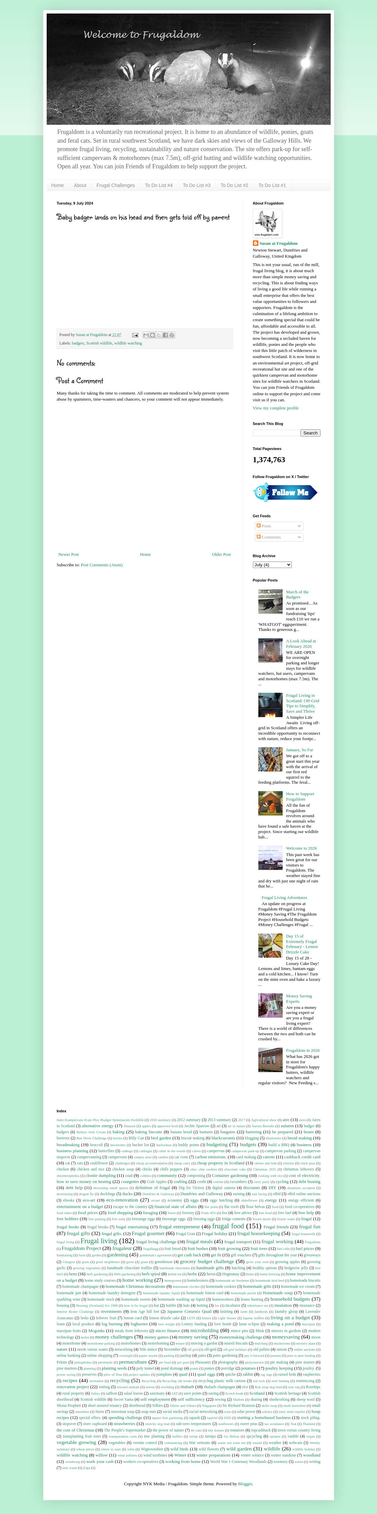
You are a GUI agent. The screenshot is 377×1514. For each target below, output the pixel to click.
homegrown (172, 1280)
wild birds (179, 1448)
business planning (73, 1150)
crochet (218, 1182)
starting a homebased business (264, 1417)
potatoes (248, 1368)
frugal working (277, 1241)
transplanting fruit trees (82, 1436)
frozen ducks (262, 1219)
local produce (83, 1324)
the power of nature (168, 1430)
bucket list (140, 1145)
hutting (202, 1305)
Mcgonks (96, 1330)
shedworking (279, 1399)
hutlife (171, 1305)
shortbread (137, 1405)
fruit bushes (198, 1248)
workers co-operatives (141, 1462)
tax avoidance (274, 1424)
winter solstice (252, 1455)
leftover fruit (106, 1318)
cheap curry (182, 1163)
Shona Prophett (69, 1405)
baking (118, 1131)
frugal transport (238, 1241)
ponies (209, 1368)
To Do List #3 (197, 185)
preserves (89, 1374)
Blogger (245, 1483)
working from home (183, 1461)
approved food (167, 1126)
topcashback (261, 1430)
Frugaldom (313, 1242)
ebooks (68, 1200)
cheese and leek (265, 1163)
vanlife (293, 1436)
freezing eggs (204, 1219)
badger (309, 1126)
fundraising (65, 1255)
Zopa (86, 1468)
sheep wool (306, 1399)
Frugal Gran (185, 1234)
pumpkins (164, 1374)
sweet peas (248, 1424)
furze (82, 1255)
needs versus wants (92, 1349)
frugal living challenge (156, 1241)
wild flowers (209, 1449)
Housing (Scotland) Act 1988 (97, 1305)
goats (85, 1262)
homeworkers (223, 1299)
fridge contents (233, 1219)
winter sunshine (283, 1455)
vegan (310, 1436)
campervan (216, 1151)
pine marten (305, 1362)
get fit (216, 1254)
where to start (111, 1449)
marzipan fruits (69, 1331)
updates (275, 1436)
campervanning (89, 1157)
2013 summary (219, 1120)
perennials (105, 1362)
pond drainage (172, 1368)
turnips (210, 1436)
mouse (180, 1343)
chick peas (307, 1163)
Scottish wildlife (99, 343)
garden (96, 1255)
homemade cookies (221, 1286)
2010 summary (160, 1120)
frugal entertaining (132, 1226)
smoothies (82, 1412)
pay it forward (254, 1355)
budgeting (217, 1144)
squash (194, 1418)
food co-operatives (299, 1207)
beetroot (63, 1138)
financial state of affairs (176, 1206)
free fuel (284, 1213)
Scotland (257, 1393)
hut (156, 1305)
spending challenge (125, 1417)
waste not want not (232, 1443)
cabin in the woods (172, 1151)
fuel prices (305, 1248)
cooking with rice (270, 1176)
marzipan (308, 1324)
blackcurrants (223, 1137)
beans (309, 1131)
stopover (69, 1424)
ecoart (155, 1200)
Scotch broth (234, 1393)
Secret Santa (124, 1399)
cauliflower (99, 1163)
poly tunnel (145, 1368)
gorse (130, 1262)
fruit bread (172, 1249)
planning (90, 1368)
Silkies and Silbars (183, 1405)
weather (275, 1443)
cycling (282, 1181)
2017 (241, 1120)
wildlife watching (128, 343)
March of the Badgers (297, 594)
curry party (261, 1182)
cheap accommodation (152, 1163)
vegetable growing (76, 1442)
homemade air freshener (232, 1280)
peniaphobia (83, 1362)
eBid (277, 1194)
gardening (117, 1254)
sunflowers (226, 1424)
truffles (177, 1436)
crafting (180, 1181)
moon (316, 1337)
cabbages (145, 1151)
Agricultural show (264, 1120)
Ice (217, 1305)
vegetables (117, 1443)
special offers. (90, 1418)
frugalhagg (151, 1249)
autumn (287, 1125)
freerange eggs (143, 1219)
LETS (191, 1318)
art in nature (236, 1126)
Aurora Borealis (263, 1126)
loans (61, 1324)
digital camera (224, 1188)
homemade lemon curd (204, 1293)
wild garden (239, 1448)
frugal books (68, 1226)
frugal (306, 1218)
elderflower (249, 1200)
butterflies (106, 1151)
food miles (64, 1213)
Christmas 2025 (264, 1169)
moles (85, 1337)
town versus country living (299, 1430)
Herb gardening (125, 1274)
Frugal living (98, 1241)
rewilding (167, 1387)
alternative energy (98, 1125)
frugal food (228, 1226)
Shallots (238, 1399)
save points (193, 1393)
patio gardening (225, 1355)
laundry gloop (286, 1311)
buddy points (188, 1145)
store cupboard (95, 1424)
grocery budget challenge (207, 1261)
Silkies (157, 1405)
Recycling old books (177, 1381)
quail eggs (206, 1374)
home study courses (100, 1280)
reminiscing (305, 1381)
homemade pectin (243, 1293)
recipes (70, 1380)
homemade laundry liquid (161, 1293)
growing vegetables (86, 1268)
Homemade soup (278, 1292)
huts (186, 1305)
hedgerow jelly (296, 1268)
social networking (203, 1412)
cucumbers (238, 1182)
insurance (307, 1305)
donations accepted (301, 1188)
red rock (259, 1381)
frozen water (286, 1219)
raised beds (287, 1374)
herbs (192, 1273)
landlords (261, 1312)
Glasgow (69, 1262)
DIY (272, 1187)
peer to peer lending (301, 1355)
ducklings (107, 1194)
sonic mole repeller (292, 1412)
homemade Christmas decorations (135, 1286)
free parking (96, 1219)
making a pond (280, 1323)
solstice (267, 1412)
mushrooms (282, 1343)
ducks (127, 1193)
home (250, 1274)
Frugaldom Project (81, 1248)
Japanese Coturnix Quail (189, 1311)
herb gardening (97, 1274)
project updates (139, 1374)
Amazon (130, 1126)
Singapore (209, 1405)
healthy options (265, 1268)
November (172, 1349)
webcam (295, 1443)
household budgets (290, 1299)
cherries (288, 1163)
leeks (84, 1318)
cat (67, 1163)
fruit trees (259, 1248)
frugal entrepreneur (179, 1226)
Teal (293, 1424)
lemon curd (133, 1318)
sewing (220, 1399)
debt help (74, 1187)
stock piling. (310, 1418)
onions (282, 1349)
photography (228, 1362)
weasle (257, 1443)
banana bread (181, 1132)
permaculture (133, 1362)
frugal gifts (78, 1233)
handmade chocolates (175, 1268)
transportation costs (123, 1436)
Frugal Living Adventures (284, 897)
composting (196, 1176)
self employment (155, 1399)
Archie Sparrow (196, 1126)
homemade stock (100, 1299)
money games (156, 1337)
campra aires (143, 1157)
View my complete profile (276, 407)
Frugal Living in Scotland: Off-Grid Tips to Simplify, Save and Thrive (302, 703)
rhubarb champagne (219, 1387)
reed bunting (280, 1381)
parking (169, 1355)
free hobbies (68, 1218)
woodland (311, 1455)
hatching (238, 1268)
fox (225, 1213)
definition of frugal (152, 1187)
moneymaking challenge (240, 1337)
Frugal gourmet (148, 1233)
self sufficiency (191, 1399)
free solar (118, 1219)
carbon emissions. (211, 1156)
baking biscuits (148, 1131)
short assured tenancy (105, 1405)
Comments (269, 537)
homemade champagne (80, 1286)
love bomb (222, 1324)
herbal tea (175, 1274)
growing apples (287, 1262)
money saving (193, 1337)
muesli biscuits (236, 1343)
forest (172, 1213)
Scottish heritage (287, 1393)
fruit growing (229, 1248)
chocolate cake (235, 1169)
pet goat (183, 1362)
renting (104, 1387)
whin (130, 1449)
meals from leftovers (131, 1331)
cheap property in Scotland (220, 1162)
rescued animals (128, 1387)
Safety (95, 1393)
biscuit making (193, 1138)
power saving (66, 1374)
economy (175, 1200)
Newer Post (68, 554)
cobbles (145, 1176)
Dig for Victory (191, 1188)
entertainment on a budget (80, 1206)
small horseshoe (294, 1405)
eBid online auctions (303, 1194)
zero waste (69, 1468)
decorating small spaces (110, 1188)
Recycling (149, 1381)
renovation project (73, 1386)
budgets (248, 1144)
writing (315, 1462)
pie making (279, 1362)
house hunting (252, 1299)
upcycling (254, 1436)
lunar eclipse (249, 1324)
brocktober (117, 1145)
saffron (111, 1393)
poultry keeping (279, 1368)
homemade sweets (135, 1299)
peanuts (275, 1355)
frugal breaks (98, 1227)
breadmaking (68, 1144)
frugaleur (122, 1248)
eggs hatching (221, 1200)
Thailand (309, 1424)
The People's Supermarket (125, 1430)
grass (144, 1262)
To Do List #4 (159, 185)
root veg (294, 1387)
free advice (243, 1213)
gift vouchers (241, 1255)
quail (183, 1374)
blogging (252, 1138)
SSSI (227, 1418)
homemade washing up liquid (181, 1299)
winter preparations (213, 1455)
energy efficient (301, 1200)
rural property (73, 1393)
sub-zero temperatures (193, 1424)
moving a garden (204, 1343)
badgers (78, 343)
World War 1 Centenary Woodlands (238, 1462)
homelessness (198, 1280)
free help (306, 1212)
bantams (206, 1132)
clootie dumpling (101, 1175)
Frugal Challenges (115, 185)
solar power (246, 1412)
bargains (227, 1131)
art (218, 1126)
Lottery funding (194, 1324)
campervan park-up (245, 1151)
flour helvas (255, 1207)
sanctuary (157, 1393)
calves (196, 1151)
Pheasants (203, 1362)
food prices (88, 1212)
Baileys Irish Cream (90, 1132)
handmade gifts (210, 1267)
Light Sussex (227, 1318)
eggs (195, 1200)
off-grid (210, 1349)
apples (146, 1126)
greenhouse (163, 1262)
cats (80, 1163)
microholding (204, 1330)
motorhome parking (101, 1343)
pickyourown (254, 1362)
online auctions (304, 1349)
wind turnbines (155, 1455)
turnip (193, 1436)
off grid (192, 1349)
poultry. (309, 1368)
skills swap (269, 1405)
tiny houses (216, 1430)
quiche (230, 1374)
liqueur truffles (253, 1318)
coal (129, 1175)
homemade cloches (186, 1286)
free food (265, 1213)
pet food (165, 1362)
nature (62, 1349)
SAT (174, 1393)
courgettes (130, 1181)
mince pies (239, 1331)
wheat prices (85, 1449)
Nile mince (148, 1349)
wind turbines (127, 1455)
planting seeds (114, 1368)
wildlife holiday (303, 1449)
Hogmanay (230, 1274)
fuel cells (283, 1249)
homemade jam (69, 1293)
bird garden (161, 1137)
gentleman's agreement (156, 1255)
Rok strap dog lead (268, 1387)
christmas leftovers (298, 1169)
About (80, 185)
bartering (254, 1131)
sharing (256, 1399)
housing (63, 1305)
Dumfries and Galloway (202, 1193)
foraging (150, 1212)
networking (124, 1349)
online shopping (99, 1355)
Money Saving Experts (299, 998)
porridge (228, 1368)
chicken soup (123, 1169)
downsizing (65, 1194)
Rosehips (313, 1387)
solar (227, 1412)
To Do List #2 (235, 185)
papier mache (148, 1355)
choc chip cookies (203, 1169)
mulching (261, 1343)
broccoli (96, 1145)
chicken (63, 1169)
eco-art (89, 1200)
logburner (139, 1323)
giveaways (312, 1255)
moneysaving (286, 1337)
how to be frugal (136, 1305)
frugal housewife (303, 1234)
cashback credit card (302, 1156)
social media (173, 1412)
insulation (283, 1305)
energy (271, 1200)
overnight (126, 1355)
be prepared (282, 1131)
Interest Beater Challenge (75, 1312)
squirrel (212, 1418)
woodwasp (72, 1462)
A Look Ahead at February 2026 (301, 643)
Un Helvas (231, 1436)
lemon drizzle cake (164, 1318)
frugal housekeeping (258, 1233)
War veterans (199, 1443)
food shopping (120, 1212)
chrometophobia (68, 1176)
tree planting (154, 1436)
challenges (122, 1163)
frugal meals (199, 1241)
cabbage (127, 1151)
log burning (112, 1323)
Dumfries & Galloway (158, 1194)
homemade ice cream (298, 1286)
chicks (147, 1169)
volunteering (173, 1443)
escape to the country (130, 1207)
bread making (299, 1137)
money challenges (114, 1337)
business (304, 1144)
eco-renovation (122, 1200)
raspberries (311, 1374)
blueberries (273, 1138)
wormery (281, 1462)
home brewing (270, 1274)
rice (245, 1387)
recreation (97, 1381)
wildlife (272, 1448)
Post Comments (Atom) (102, 564)
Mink (260, 1331)
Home (57, 185)
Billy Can (136, 1138)
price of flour (112, 1374)
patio (202, 1355)
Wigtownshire (152, 1449)
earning (239, 1194)
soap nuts (148, 1412)
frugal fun (309, 1226)
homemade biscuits (305, 1280)
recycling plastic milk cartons (222, 1381)
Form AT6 (208, 1213)
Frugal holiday (215, 1233)
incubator (233, 1305)
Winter (180, 1455)
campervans (117, 1157)
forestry (188, 1213)
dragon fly (86, 1194)
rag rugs (266, 1374)
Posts (264, 525)
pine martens (67, 1368)
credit (201, 1182)
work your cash (100, 1461)
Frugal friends (276, 1226)
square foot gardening (167, 1418)
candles (163, 1157)
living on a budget (290, 1317)
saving (213, 1393)
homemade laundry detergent (112, 1293)
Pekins (62, 1362)
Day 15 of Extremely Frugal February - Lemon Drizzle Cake (302, 943)
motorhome (71, 1343)
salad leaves (133, 1393)
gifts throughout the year (277, 1255)
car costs (181, 1157)
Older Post (221, 554)
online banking (68, 1355)
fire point (211, 1207)
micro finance (168, 1330)
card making (246, 1157)
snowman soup (123, 1412)
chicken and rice (90, 1169)
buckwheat (163, 1145)
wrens (298, 1462)
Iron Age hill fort (145, 1311)
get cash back (189, 1254)
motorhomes (131, 1343)
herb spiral (151, 1273)
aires (302, 1120)
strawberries (125, 1423)
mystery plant (305, 1343)
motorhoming (158, 1343)
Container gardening (230, 1175)
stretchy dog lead (157, 1424)
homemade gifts (257, 1286)
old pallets (261, 1349)
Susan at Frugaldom (279, 243)
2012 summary (189, 1120)
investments (111, 1311)
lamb (244, 1312)
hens (73, 1273)
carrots (269, 1156)
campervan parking (280, 1151)
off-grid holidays (235, 1349)
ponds (194, 1368)
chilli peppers (171, 1169)
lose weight (166, 1324)
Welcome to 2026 (301, 848)
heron (211, 1274)
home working (137, 1280)
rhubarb (187, 1386)
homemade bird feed (269, 1280)
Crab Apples (157, 1182)
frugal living (65, 1242)
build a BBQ (278, 1145)
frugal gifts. (111, 1233)
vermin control (145, 1443)
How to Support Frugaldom (300, 796)
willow (102, 1455)
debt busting (309, 1181)
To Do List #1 (272, 185)
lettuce (206, 1318)
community (167, 1175)
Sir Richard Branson (238, 1405)
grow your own (257, 1262)
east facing (259, 1194)
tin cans (196, 1430)
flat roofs (231, 1207)
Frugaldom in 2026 (303, 1050)
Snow (99, 1412)
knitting (226, 1311)
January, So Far (299, 749)
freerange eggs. (174, 1219)
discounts (251, 1187)
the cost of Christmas (75, 1430)
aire (286, 1119)
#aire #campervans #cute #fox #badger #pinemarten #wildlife (100, 1120)
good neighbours (108, 1262)
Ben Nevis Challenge (91, 1138)
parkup (185, 1355)
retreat (150, 1387)
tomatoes (237, 1430)
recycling (119, 1380)
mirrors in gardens (286, 1331)
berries (117, 1138)
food (275, 1207)
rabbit (248, 1374)
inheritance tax (257, 1305)
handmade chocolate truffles (129, 1268)
